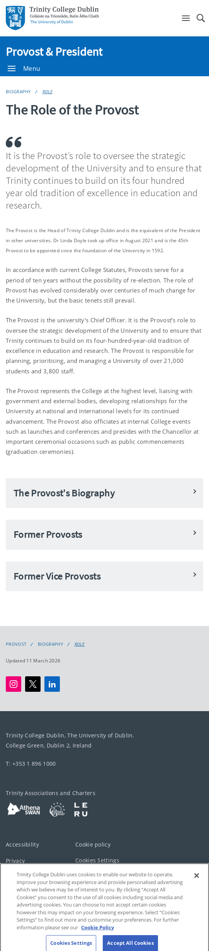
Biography (18, 91)
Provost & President (54, 51)
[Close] (196, 879)
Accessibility (22, 844)
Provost (16, 644)
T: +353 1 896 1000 (31, 763)
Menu (24, 68)
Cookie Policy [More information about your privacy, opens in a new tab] (97, 931)
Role (47, 91)
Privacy (15, 860)
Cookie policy (92, 844)
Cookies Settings (97, 860)
